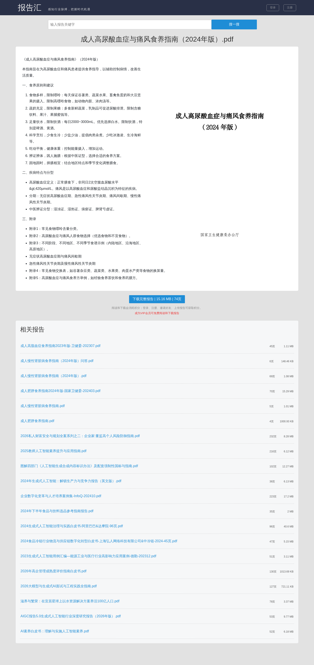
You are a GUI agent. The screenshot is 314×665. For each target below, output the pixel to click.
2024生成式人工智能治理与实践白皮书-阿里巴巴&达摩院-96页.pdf (71, 526)
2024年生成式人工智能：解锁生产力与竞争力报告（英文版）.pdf (70, 481)
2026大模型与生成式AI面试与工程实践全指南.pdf (58, 586)
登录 (273, 7)
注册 (290, 7)
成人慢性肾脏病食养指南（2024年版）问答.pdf (56, 361)
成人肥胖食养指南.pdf (37, 421)
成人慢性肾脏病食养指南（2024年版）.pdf (53, 376)
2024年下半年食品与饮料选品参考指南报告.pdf (56, 511)
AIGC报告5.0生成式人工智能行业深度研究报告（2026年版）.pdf (70, 616)
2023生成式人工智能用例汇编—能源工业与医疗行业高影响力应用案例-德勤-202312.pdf (88, 556)
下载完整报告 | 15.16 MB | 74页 (157, 299)
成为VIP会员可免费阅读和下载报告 (157, 313)
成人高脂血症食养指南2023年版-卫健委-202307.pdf (60, 346)
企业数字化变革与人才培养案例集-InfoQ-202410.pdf (60, 496)
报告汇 (29, 7)
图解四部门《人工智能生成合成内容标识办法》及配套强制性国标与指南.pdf (79, 466)
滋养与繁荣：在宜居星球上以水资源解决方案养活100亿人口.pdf (69, 601)
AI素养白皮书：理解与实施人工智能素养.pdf (54, 631)
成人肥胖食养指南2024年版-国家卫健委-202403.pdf (60, 391)
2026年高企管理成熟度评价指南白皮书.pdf (53, 571)
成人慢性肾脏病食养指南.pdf (42, 406)
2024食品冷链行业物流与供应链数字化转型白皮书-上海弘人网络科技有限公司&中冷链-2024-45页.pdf (98, 541)
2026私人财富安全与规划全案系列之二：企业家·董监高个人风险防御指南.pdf (80, 436)
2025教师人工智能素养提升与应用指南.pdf (53, 451)
